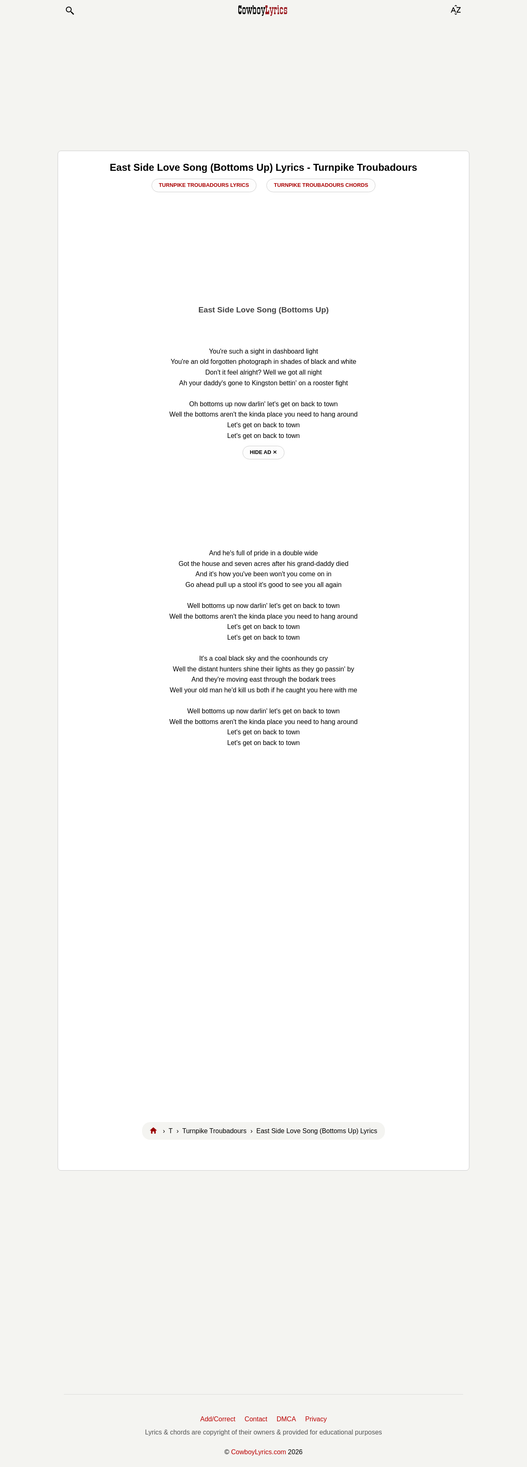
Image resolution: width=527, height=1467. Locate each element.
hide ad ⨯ (263, 452)
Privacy (315, 1419)
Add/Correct (217, 1419)
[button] (69, 10)
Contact (256, 1419)
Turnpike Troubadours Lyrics (204, 185)
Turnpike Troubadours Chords (321, 185)
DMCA (286, 1419)
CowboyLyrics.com (258, 1451)
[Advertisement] (263, 83)
